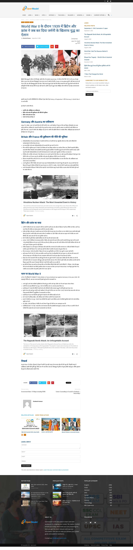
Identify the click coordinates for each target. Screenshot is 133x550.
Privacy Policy (104, 545)
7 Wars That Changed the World (93, 74)
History (31, 22)
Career (86, 495)
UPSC (44, 15)
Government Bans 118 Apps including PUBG (33, 391)
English (86, 485)
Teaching (61, 15)
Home (24, 15)
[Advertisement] (80, 8)
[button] (109, 15)
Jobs (30, 15)
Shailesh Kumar (27, 38)
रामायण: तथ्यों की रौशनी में (46, 432)
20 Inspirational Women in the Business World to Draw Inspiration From (39, 494)
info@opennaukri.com (59, 538)
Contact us (86, 545)
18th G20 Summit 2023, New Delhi (29, 432)
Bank (37, 15)
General (80, 15)
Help (111, 545)
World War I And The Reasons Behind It (96, 51)
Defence (52, 15)
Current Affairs (100, 15)
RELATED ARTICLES (27, 415)
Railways (71, 15)
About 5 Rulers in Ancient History (70, 432)
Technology (88, 503)
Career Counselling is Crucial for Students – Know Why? (68, 392)
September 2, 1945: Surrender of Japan (96, 28)
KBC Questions (89, 505)
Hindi (27, 20)
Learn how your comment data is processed (56, 469)
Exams (89, 15)
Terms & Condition (95, 545)
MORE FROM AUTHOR (42, 415)
